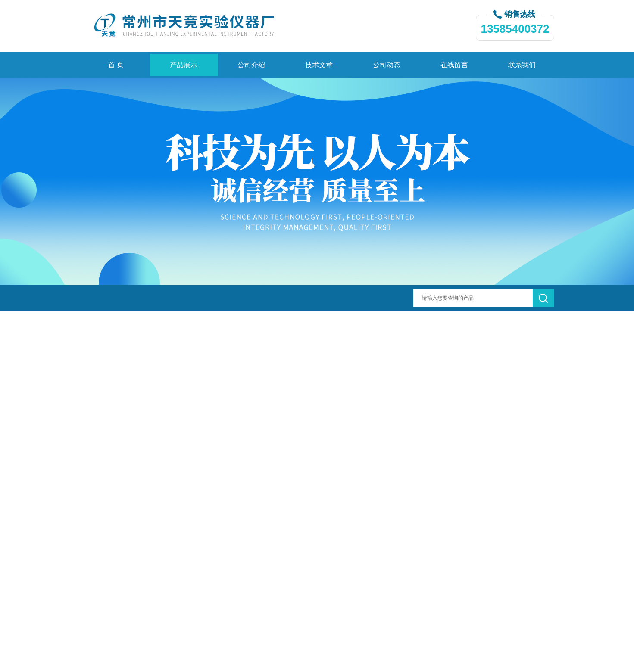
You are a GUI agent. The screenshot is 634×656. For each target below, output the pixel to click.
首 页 (116, 64)
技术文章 (319, 64)
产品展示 (183, 64)
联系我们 (522, 64)
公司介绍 (251, 64)
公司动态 (386, 64)
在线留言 (454, 64)
